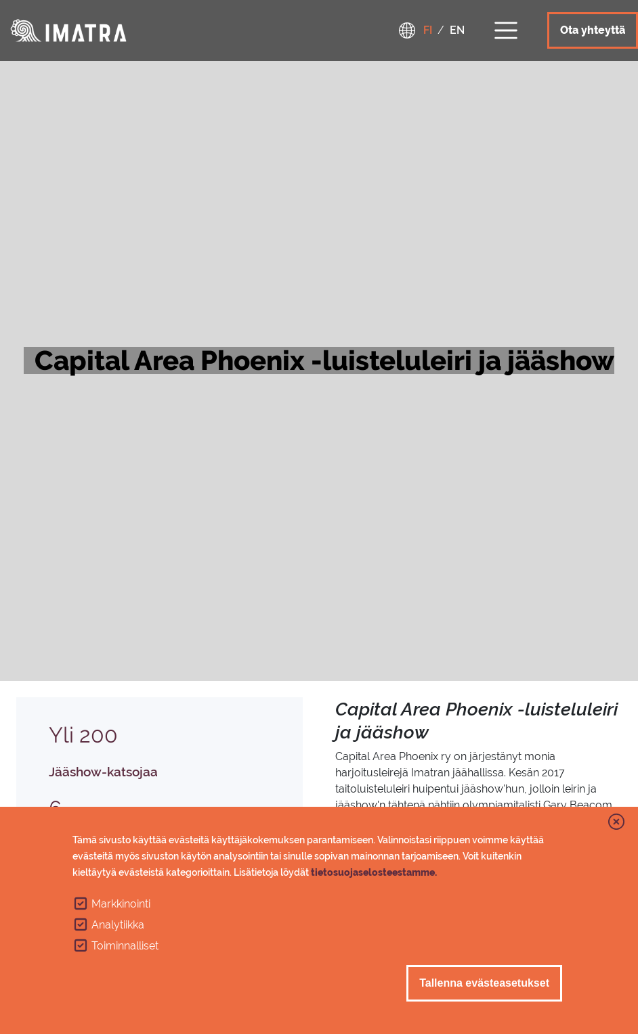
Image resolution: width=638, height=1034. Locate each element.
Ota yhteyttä (592, 30)
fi (427, 30)
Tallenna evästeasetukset (484, 983)
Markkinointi (120, 903)
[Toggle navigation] (506, 28)
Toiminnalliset (124, 945)
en (457, 30)
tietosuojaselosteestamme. (374, 872)
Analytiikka (117, 924)
